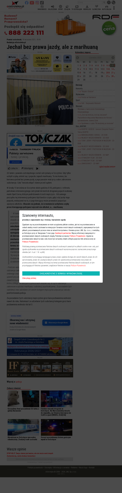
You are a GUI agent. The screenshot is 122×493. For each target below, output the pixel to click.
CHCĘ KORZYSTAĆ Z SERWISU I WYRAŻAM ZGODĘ (61, 273)
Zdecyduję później (29, 278)
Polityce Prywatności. (78, 265)
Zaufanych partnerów (63, 233)
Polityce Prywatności (77, 236)
